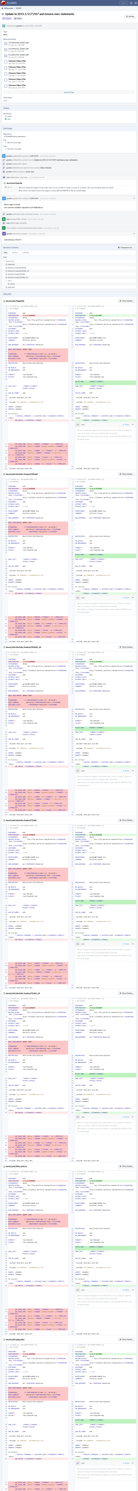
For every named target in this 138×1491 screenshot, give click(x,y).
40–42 (8, 187)
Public (19, 18)
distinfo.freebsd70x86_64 (18, 277)
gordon (19, 26)
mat (8, 119)
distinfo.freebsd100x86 (17, 267)
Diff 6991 (35, 198)
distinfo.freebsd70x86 (16, 274)
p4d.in (12, 284)
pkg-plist (11, 287)
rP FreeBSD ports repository (15, 136)
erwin (9, 116)
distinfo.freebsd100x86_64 (18, 271)
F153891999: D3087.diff (18, 55)
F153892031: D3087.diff (18, 49)
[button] (136, 3)
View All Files (69, 92)
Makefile (11, 264)
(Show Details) (45, 168)
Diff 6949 (34, 156)
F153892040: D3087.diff (18, 42)
